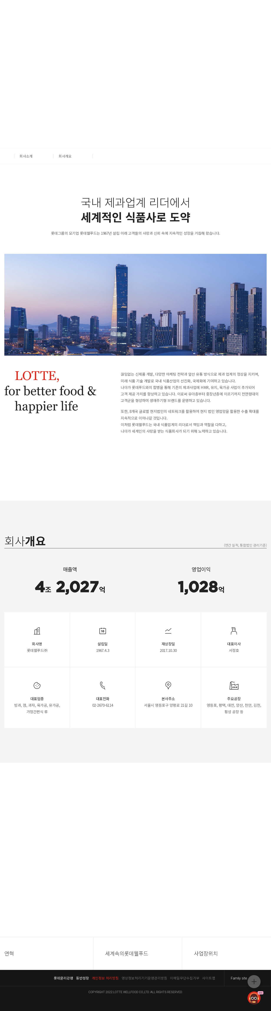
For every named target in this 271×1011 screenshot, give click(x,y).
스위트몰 (257, 15)
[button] (9, 156)
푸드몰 (240, 15)
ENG (44, 15)
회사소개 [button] (26, 156)
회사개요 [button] (65, 156)
